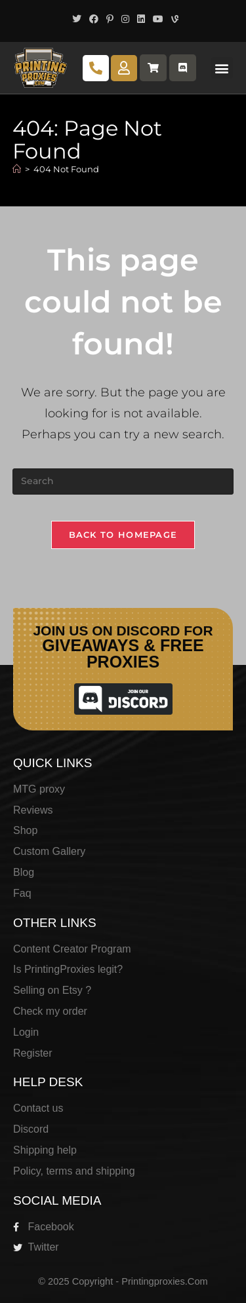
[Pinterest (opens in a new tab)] (109, 19)
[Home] (16, 169)
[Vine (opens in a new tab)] (172, 19)
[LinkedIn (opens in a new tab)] (141, 19)
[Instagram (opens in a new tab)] (125, 19)
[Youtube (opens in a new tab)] (158, 19)
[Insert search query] (123, 481)
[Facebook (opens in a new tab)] (93, 19)
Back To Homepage (123, 534)
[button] (222, 68)
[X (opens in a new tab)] (76, 19)
